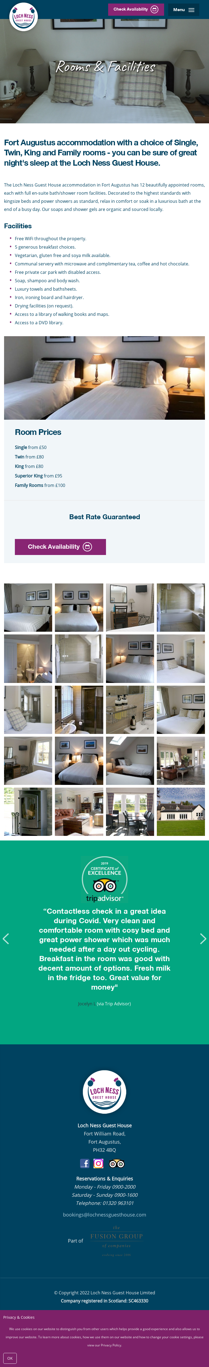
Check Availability (133, 9)
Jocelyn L (87, 1004)
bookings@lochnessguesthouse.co (102, 1214)
